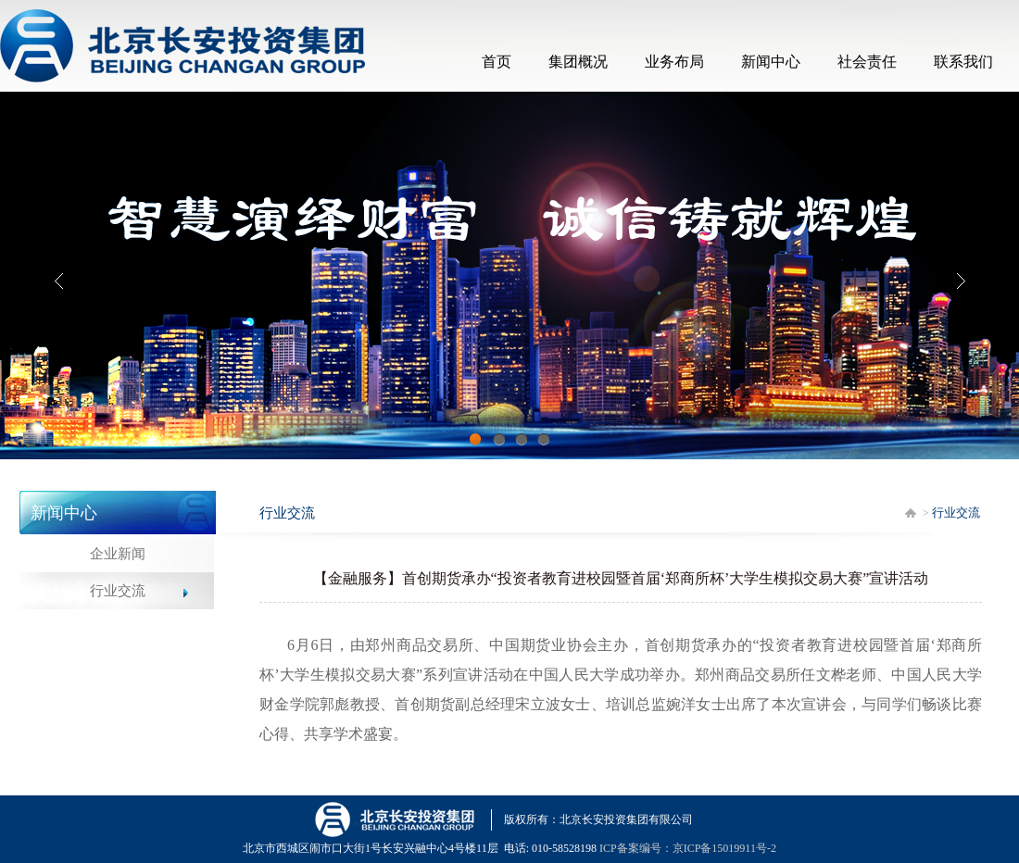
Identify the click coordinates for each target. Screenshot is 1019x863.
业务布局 (674, 61)
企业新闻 (117, 553)
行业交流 (117, 590)
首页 (496, 61)
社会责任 (867, 61)
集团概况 (578, 61)
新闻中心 (770, 61)
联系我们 (963, 61)
